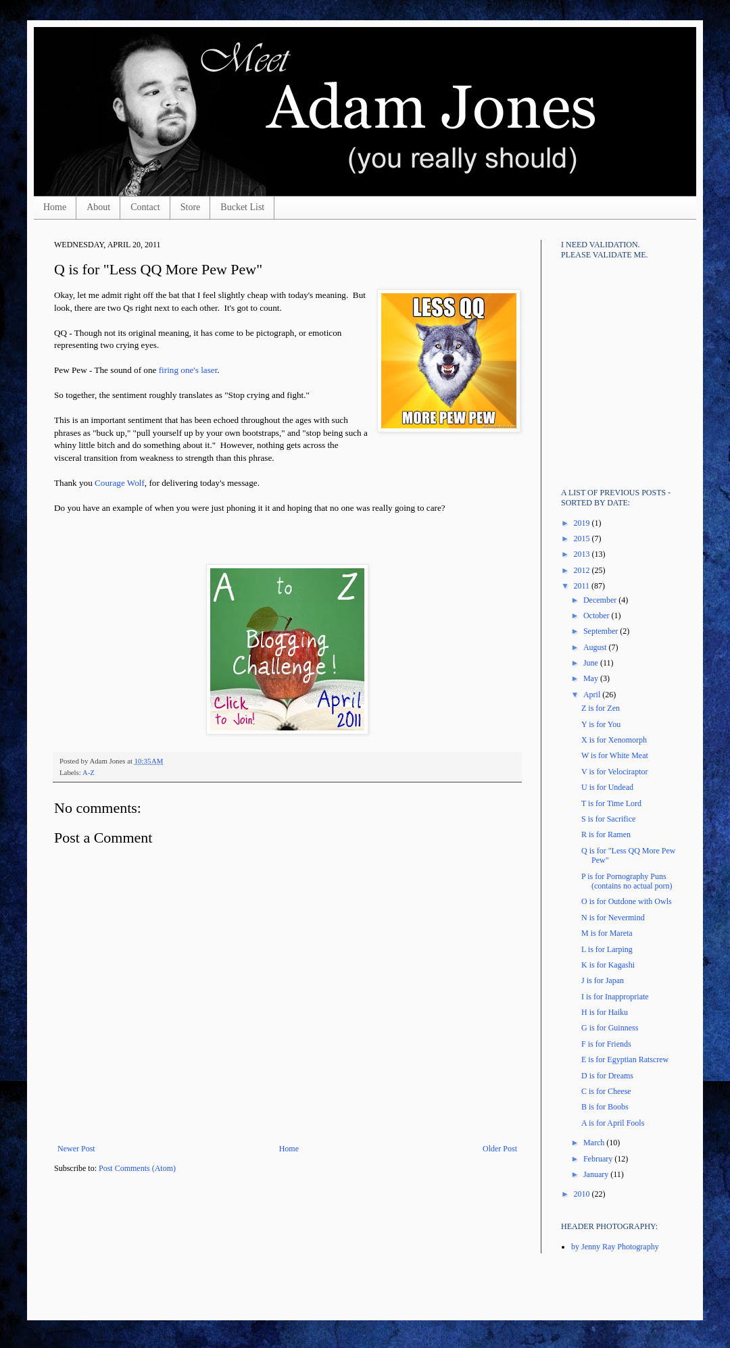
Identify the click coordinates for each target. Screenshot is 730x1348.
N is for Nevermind (613, 917)
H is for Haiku (604, 1012)
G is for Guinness (609, 1027)
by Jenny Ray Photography (615, 1246)
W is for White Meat (614, 755)
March (594, 1142)
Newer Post (76, 1148)
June (591, 663)
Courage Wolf (120, 483)
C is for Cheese (606, 1091)
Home (54, 207)
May (591, 678)
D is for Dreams (607, 1075)
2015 (583, 538)
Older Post (500, 1148)
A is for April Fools (612, 1123)
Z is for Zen (600, 708)
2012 (583, 570)
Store (190, 207)
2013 (583, 554)
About (98, 207)
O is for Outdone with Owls (626, 901)
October (597, 615)
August (596, 647)
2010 (583, 1194)
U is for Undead (607, 787)
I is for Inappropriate (615, 996)
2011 (583, 586)
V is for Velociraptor (614, 771)
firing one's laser (188, 370)
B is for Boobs (605, 1107)
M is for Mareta (607, 933)
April (592, 694)
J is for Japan (602, 980)
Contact (145, 207)
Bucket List (242, 207)
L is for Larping (607, 949)
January (596, 1174)
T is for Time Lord (611, 803)
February (598, 1159)
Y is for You (600, 724)
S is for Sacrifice (608, 819)
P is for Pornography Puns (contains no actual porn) (627, 881)
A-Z (88, 772)
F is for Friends (606, 1044)
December (600, 600)
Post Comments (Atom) (137, 1168)
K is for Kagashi (608, 965)
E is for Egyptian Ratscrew (624, 1059)
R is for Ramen (606, 834)
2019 (583, 523)
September (601, 631)
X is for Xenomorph (614, 740)
